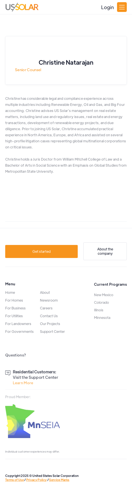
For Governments (19, 338)
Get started (41, 253)
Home (10, 299)
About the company (105, 252)
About (45, 299)
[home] (22, 7)
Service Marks (59, 480)
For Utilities (14, 322)
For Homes (14, 307)
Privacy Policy (36, 480)
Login (107, 7)
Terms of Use (14, 480)
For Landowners (18, 330)
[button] (122, 7)
